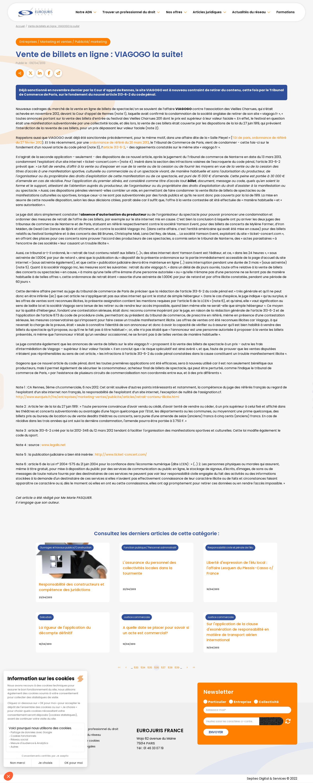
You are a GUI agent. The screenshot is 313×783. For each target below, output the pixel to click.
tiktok (305, 415)
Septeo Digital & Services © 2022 (272, 779)
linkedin (305, 383)
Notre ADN (84, 12)
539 (177, 668)
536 (156, 668)
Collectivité (269, 702)
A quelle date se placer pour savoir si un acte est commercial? (156, 630)
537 (163, 668)
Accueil (20, 26)
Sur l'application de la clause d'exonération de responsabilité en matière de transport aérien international (238, 632)
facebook (305, 367)
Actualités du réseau (249, 12)
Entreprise (242, 702)
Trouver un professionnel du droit (128, 12)
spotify (305, 407)
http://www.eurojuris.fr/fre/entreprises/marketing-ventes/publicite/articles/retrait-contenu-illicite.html (99, 397)
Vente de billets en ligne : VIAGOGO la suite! (53, 26)
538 (170, 668)
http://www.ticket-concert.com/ (121, 454)
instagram (305, 399)
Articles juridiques (207, 12)
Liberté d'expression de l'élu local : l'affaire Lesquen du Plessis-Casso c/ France (240, 568)
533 (136, 668)
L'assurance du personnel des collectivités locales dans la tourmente (149, 568)
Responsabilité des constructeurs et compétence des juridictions (71, 587)
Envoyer (216, 732)
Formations (285, 12)
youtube (305, 391)
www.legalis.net (54, 445)
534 (143, 668)
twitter (305, 375)
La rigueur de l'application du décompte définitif (65, 630)
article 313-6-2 (114, 147)
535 (150, 668)
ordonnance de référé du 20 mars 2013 (120, 142)
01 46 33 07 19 (154, 748)
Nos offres (174, 12)
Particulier (217, 702)
